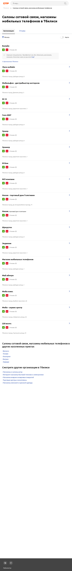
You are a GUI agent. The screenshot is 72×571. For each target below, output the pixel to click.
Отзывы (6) (13, 50)
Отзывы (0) (13, 71)
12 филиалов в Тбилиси (10, 61)
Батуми (5, 359)
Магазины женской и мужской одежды (18, 383)
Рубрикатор (7, 568)
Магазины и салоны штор (12, 372)
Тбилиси (6, 8)
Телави (5, 354)
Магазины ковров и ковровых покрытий (18, 377)
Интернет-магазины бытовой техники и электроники (23, 374)
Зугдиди (6, 362)
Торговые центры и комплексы (15, 380)
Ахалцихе (6, 356)
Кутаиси (6, 351)
